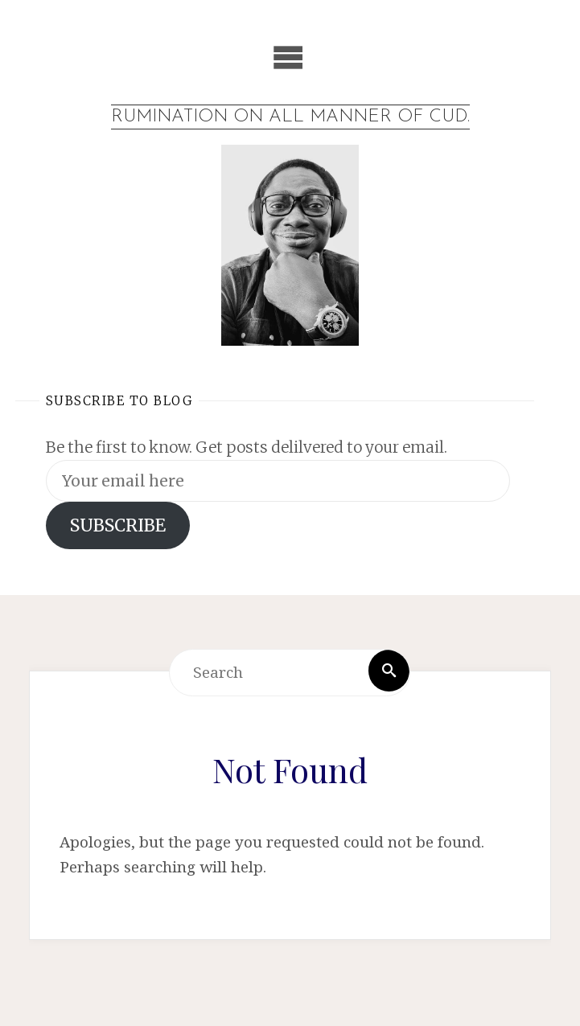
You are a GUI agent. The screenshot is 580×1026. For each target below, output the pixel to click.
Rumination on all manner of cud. (290, 117)
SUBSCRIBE (118, 528)
